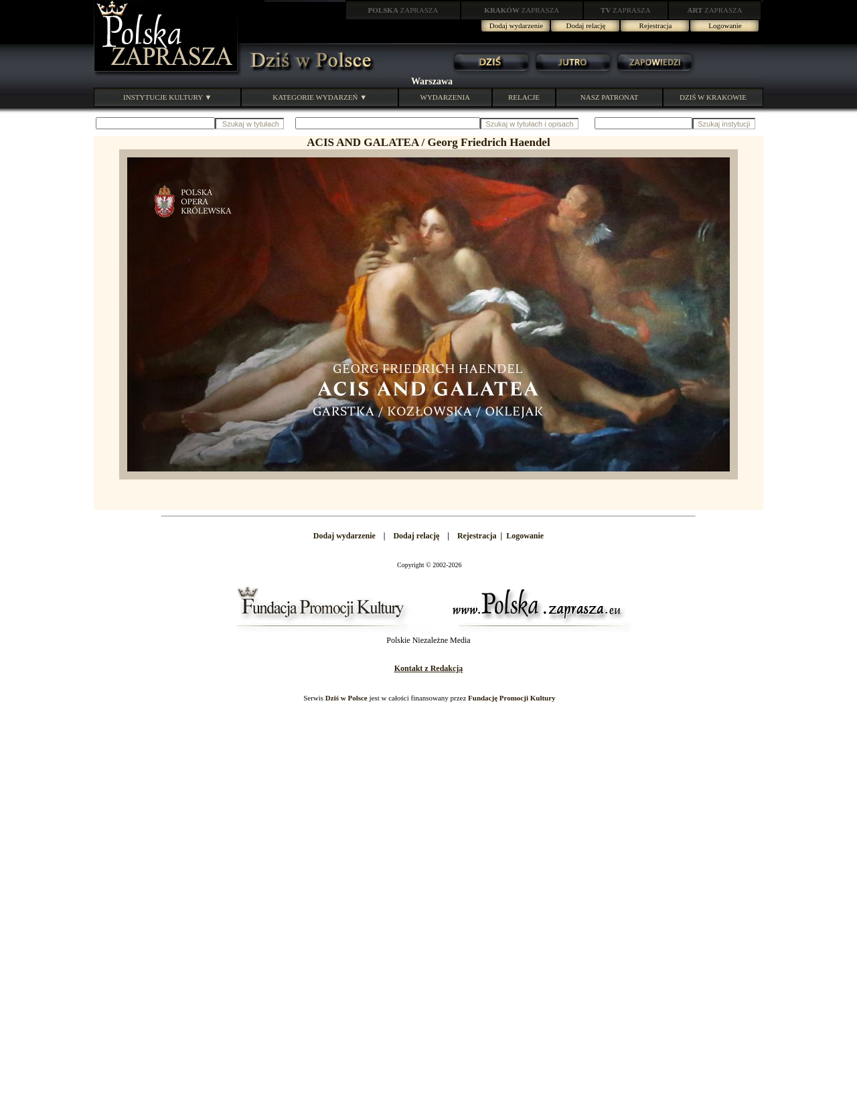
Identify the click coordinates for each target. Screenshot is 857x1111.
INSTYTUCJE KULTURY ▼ (167, 97)
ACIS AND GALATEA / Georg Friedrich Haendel (428, 142)
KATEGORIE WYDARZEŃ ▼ (319, 97)
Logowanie (724, 25)
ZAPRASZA (403, 10)
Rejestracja (655, 25)
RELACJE (524, 97)
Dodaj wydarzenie (516, 25)
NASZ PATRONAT (609, 97)
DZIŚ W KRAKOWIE (713, 97)
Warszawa (432, 81)
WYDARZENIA (445, 97)
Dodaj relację (586, 25)
